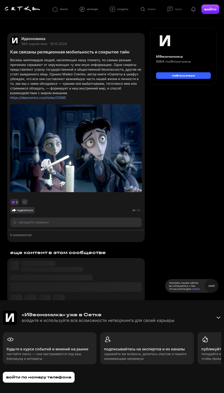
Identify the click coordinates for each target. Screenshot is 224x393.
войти (210, 9)
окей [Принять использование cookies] (211, 286)
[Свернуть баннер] (218, 317)
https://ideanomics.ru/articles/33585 (38, 98)
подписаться (183, 75)
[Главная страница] (22, 9)
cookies (196, 289)
